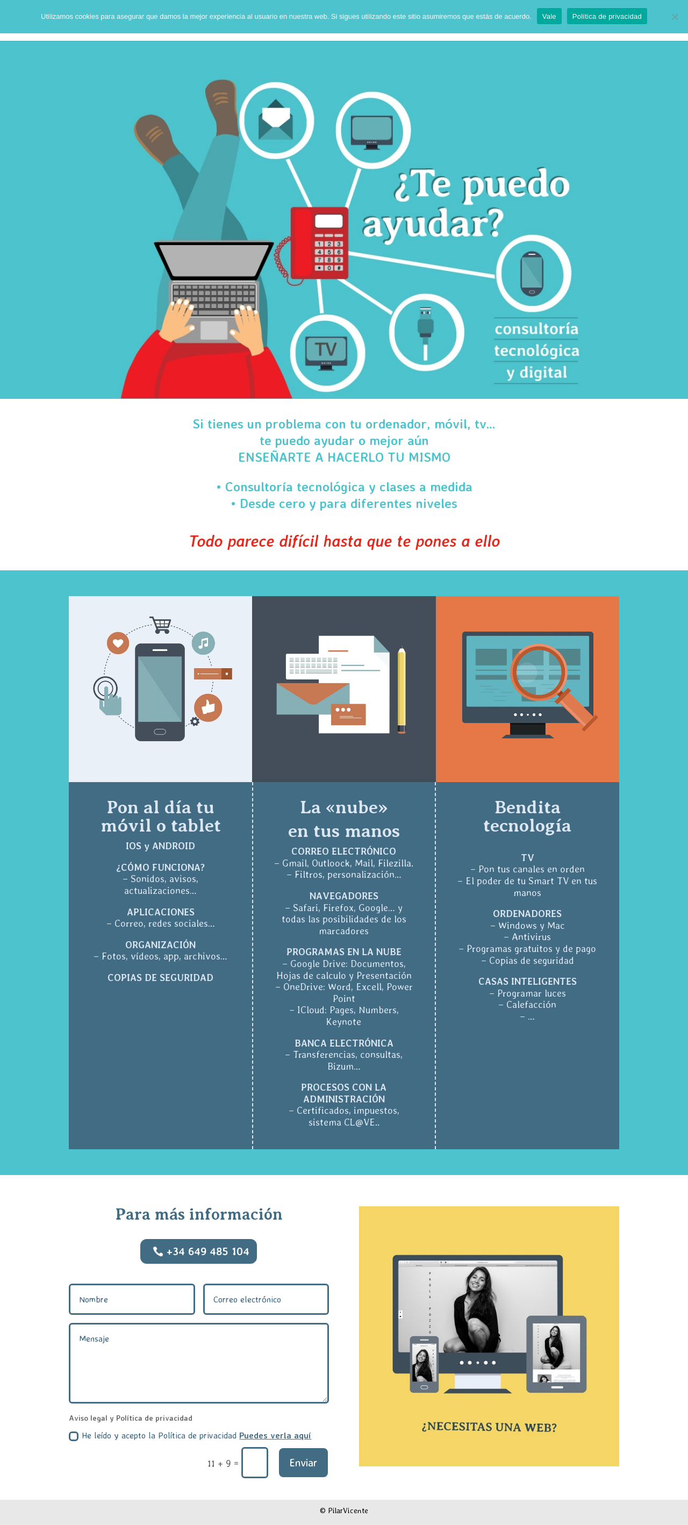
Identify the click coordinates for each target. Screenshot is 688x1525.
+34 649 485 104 (208, 1251)
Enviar (303, 1462)
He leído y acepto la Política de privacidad (190, 1435)
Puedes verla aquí (275, 1435)
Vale (549, 16)
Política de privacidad (607, 16)
